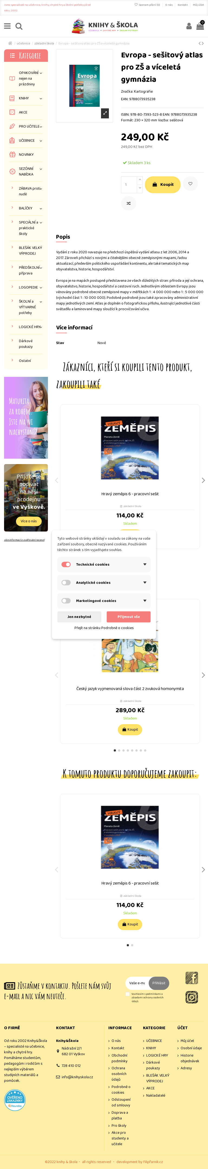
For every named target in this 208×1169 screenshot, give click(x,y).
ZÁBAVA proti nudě (29, 191)
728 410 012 (71, 1066)
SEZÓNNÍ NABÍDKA (26, 171)
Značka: (127, 92)
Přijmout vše (129, 617)
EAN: (124, 99)
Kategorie (30, 55)
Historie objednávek (190, 1058)
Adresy (186, 1068)
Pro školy (119, 1126)
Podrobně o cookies (121, 1090)
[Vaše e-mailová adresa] (137, 983)
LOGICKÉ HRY (30, 327)
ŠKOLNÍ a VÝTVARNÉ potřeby (27, 307)
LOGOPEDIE (28, 287)
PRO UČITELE (29, 126)
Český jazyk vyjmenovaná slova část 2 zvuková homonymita (130, 688)
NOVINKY (26, 155)
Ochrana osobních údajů (119, 1074)
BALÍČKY (25, 208)
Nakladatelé (155, 1096)
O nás (169, 4)
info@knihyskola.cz (77, 1077)
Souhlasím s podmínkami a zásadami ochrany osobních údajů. (148, 997)
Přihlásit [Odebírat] (158, 983)
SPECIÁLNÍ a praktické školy (28, 228)
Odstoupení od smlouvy (121, 1102)
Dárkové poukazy (26, 344)
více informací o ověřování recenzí (24, 540)
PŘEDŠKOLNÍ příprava (29, 270)
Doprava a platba (120, 1115)
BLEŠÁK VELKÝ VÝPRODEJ (30, 251)
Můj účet (198, 4)
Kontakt (183, 4)
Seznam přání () (147, 4)
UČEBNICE (27, 141)
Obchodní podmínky (120, 1058)
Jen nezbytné (79, 617)
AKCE (23, 112)
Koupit (163, 184)
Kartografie (143, 92)
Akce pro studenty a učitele (120, 1138)
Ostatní (25, 361)
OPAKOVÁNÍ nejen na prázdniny (28, 78)
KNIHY (24, 98)
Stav (60, 343)
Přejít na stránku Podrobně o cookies (104, 628)
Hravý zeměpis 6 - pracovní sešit (130, 494)
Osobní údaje (191, 1048)
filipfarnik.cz (153, 1162)
